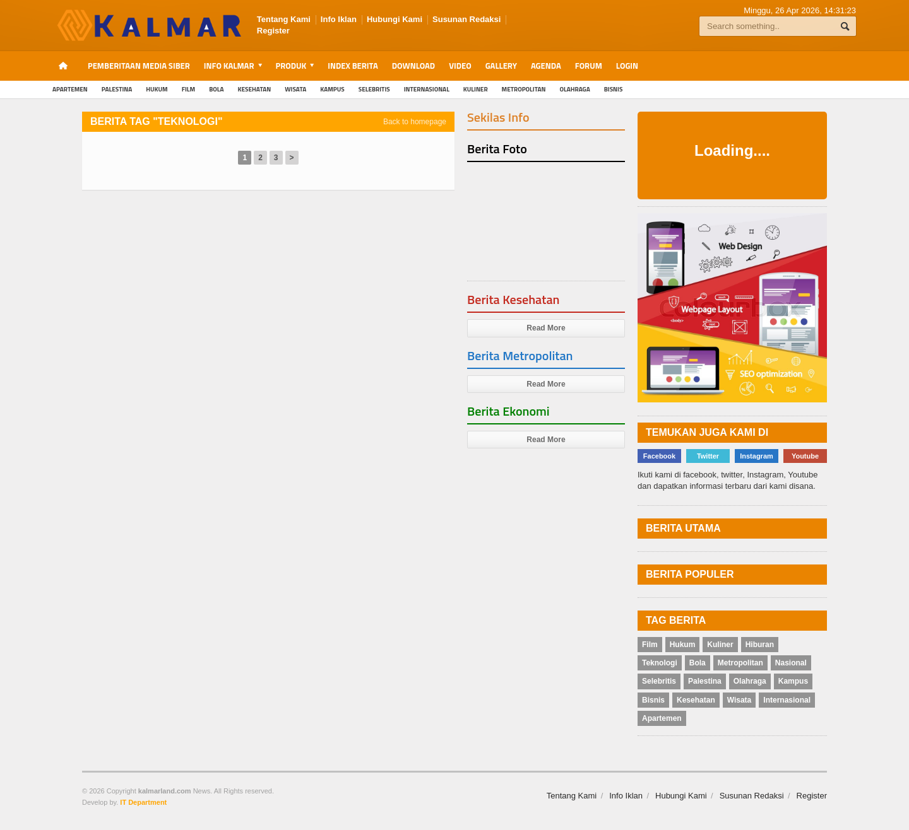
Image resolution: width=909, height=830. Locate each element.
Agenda (546, 65)
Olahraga (575, 89)
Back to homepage (414, 121)
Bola (216, 89)
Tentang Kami (284, 19)
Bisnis (613, 89)
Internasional (426, 89)
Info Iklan (339, 19)
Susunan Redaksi (466, 19)
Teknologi (659, 662)
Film (188, 89)
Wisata (295, 89)
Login (627, 65)
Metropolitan (524, 89)
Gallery (501, 65)
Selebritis (374, 89)
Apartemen (70, 89)
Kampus (332, 89)
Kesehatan (254, 89)
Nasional (791, 662)
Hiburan (760, 644)
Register (273, 30)
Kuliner (475, 89)
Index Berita (353, 65)
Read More (545, 328)
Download (413, 65)
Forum (588, 65)
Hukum (156, 89)
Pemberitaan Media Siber (139, 65)
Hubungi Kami (394, 19)
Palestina (117, 89)
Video (460, 65)
